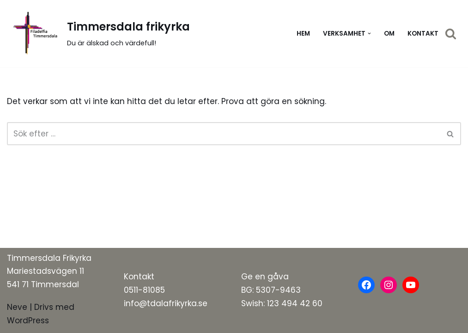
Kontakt (422, 33)
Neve (17, 307)
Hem (303, 33)
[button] (369, 33)
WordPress (28, 320)
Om (389, 33)
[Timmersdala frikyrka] (98, 33)
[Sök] (450, 33)
